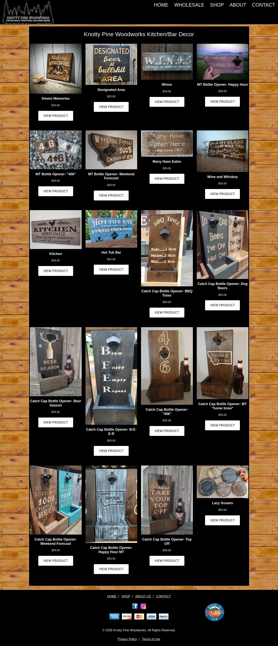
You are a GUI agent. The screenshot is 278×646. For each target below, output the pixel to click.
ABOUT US (143, 596)
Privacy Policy (127, 639)
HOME (161, 5)
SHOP (217, 5)
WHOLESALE (189, 5)
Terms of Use (151, 639)
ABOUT (238, 5)
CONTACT (263, 5)
